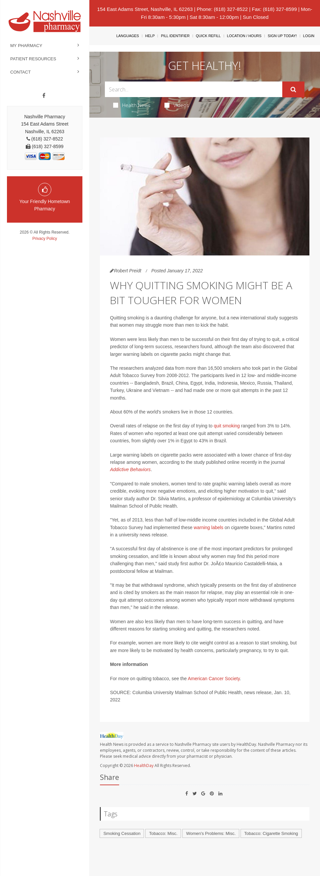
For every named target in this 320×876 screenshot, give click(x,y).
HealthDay (144, 765)
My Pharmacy (26, 45)
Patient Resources (33, 58)
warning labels (208, 527)
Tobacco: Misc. (163, 833)
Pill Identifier (175, 36)
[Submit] (293, 89)
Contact (20, 72)
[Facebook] (43, 95)
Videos (176, 105)
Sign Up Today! (282, 36)
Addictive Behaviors (130, 469)
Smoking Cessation (121, 833)
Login (308, 36)
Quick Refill (208, 36)
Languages (127, 36)
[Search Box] (193, 89)
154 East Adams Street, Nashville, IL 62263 (145, 9)
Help (150, 36)
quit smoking (227, 425)
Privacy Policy (44, 238)
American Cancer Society (214, 678)
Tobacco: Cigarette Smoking (271, 833)
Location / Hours (244, 36)
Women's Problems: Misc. (211, 833)
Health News (132, 105)
